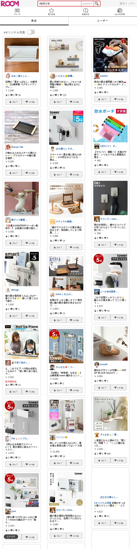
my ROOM (120, 11)
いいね (31, 102)
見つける (51, 11)
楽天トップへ (127, 3)
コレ (15, 102)
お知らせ (86, 11)
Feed (17, 11)
